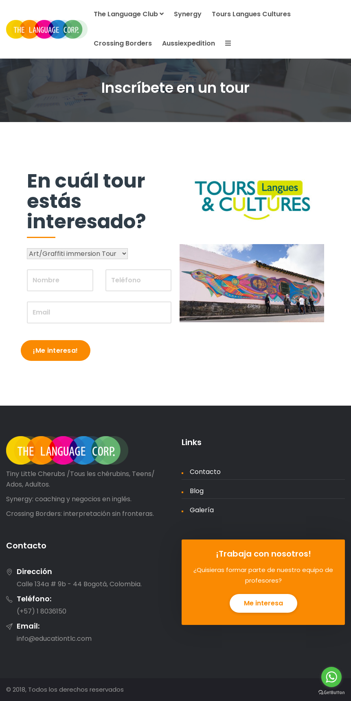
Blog (197, 491)
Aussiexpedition (188, 43)
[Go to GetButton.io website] (331, 692)
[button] (227, 44)
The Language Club (129, 14)
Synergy (188, 14)
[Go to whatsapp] (331, 677)
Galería (202, 510)
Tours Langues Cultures (251, 14)
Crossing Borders (123, 43)
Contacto (205, 471)
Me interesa (263, 603)
